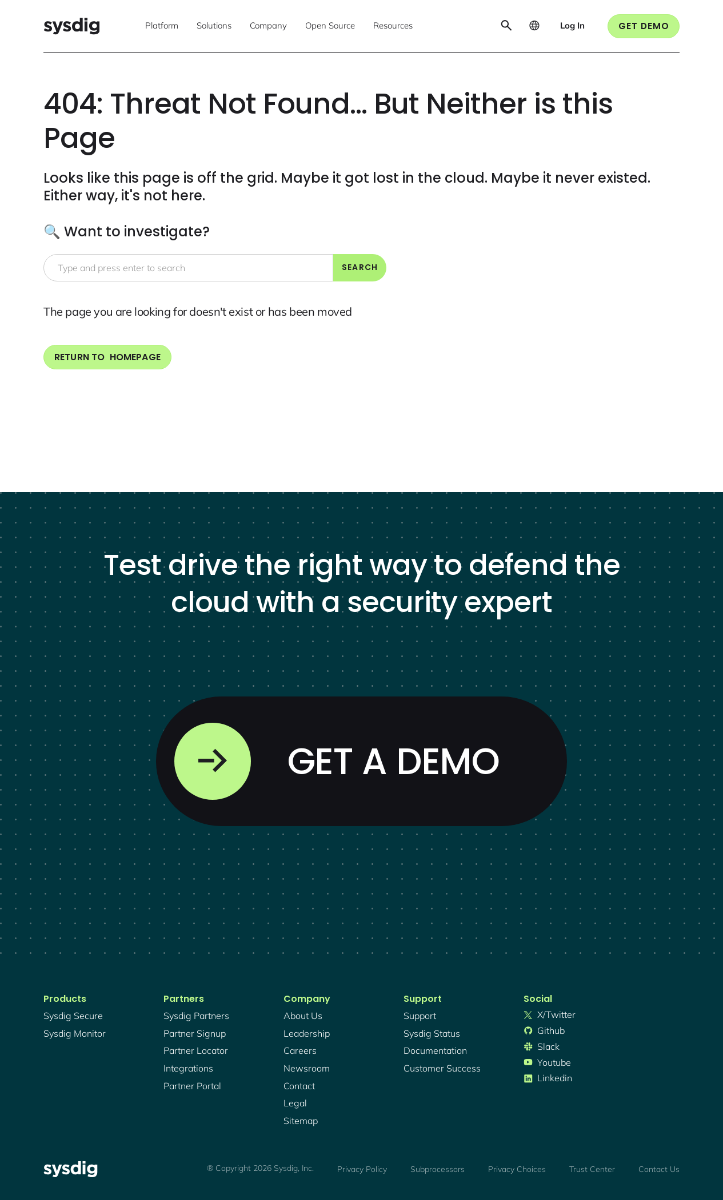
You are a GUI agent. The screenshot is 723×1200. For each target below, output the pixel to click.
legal (295, 1103)
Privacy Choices (517, 1169)
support (420, 1015)
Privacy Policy (362, 1169)
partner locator (195, 1050)
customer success (442, 1068)
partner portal (192, 1086)
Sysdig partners (196, 1015)
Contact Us (659, 1169)
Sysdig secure (73, 1015)
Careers (300, 1050)
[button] (161, 26)
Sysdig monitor (74, 1033)
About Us (302, 1015)
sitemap (300, 1120)
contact (299, 1086)
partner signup (194, 1033)
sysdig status (432, 1033)
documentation (435, 1050)
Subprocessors (437, 1169)
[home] (71, 26)
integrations (188, 1068)
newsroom (306, 1068)
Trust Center (592, 1169)
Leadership (306, 1033)
